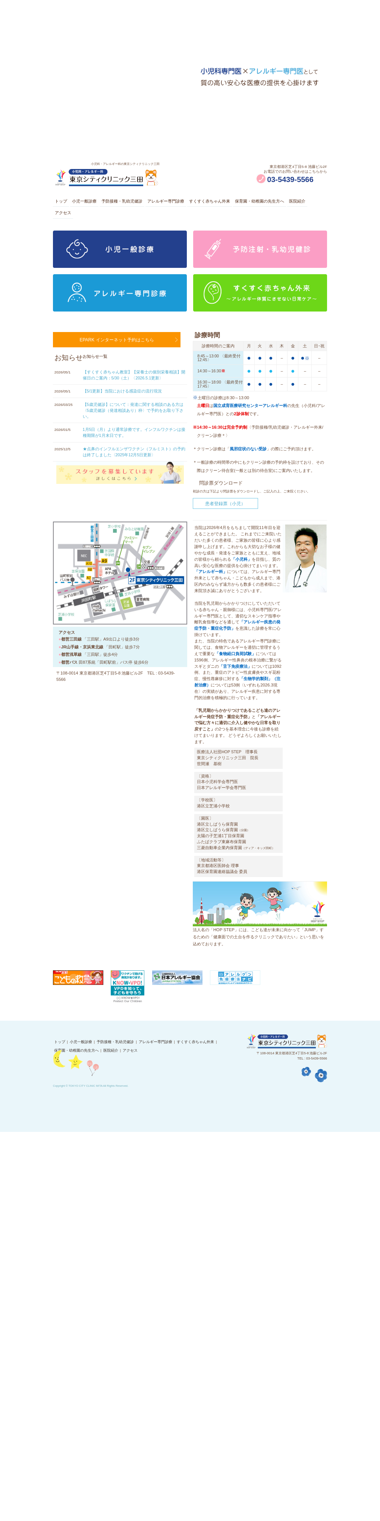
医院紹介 (65, 219)
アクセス (92, 219)
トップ (63, 202)
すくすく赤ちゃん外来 (233, 202)
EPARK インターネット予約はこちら (116, 351)
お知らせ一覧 (95, 369)
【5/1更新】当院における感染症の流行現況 (123, 405)
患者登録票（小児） (225, 513)
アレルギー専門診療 (184, 202)
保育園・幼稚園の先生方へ (289, 202)
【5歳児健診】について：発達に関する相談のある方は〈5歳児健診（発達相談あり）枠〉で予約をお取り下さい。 (133, 424)
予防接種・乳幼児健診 (135, 202)
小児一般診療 (91, 202)
